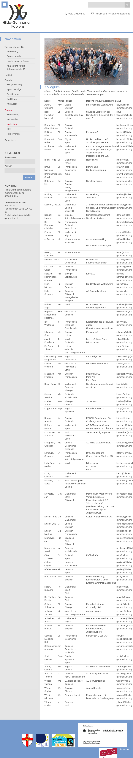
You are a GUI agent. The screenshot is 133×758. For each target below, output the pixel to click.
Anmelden (29, 177)
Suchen (127, 5)
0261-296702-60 (76, 13)
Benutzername (10, 157)
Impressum (125, 749)
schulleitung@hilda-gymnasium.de (112, 13)
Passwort (8, 166)
